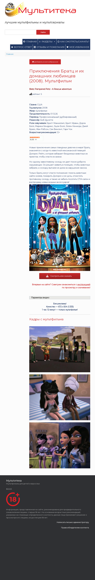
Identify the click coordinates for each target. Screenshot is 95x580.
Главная (31, 41)
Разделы (48, 41)
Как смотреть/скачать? (74, 41)
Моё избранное (79, 47)
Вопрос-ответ (23, 47)
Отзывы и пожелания (51, 47)
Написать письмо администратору (73, 522)
